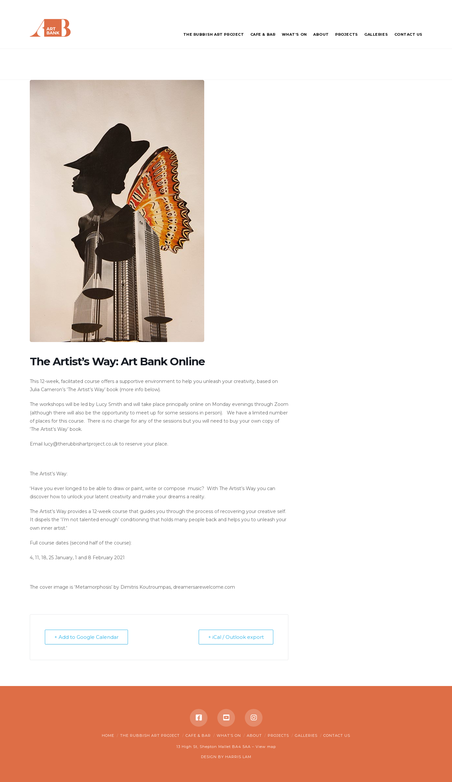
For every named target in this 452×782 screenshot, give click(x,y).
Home (108, 735)
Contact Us (336, 735)
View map (266, 746)
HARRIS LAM (238, 756)
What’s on (229, 735)
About (254, 735)
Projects (278, 735)
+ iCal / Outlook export (236, 637)
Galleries (306, 735)
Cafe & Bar (198, 735)
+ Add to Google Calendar (86, 637)
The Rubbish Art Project (150, 735)
